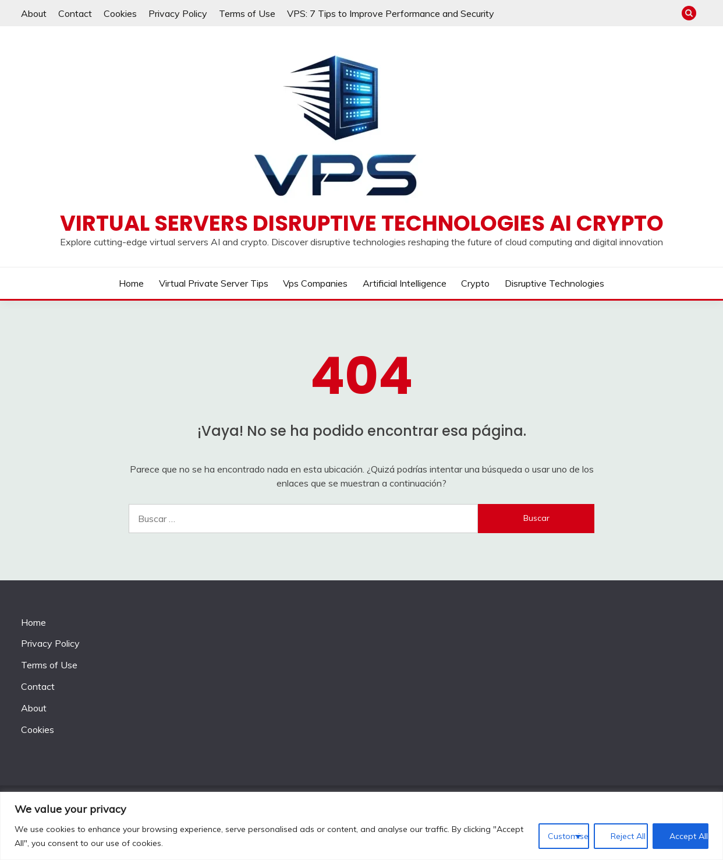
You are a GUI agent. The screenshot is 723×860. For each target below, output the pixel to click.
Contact (75, 13)
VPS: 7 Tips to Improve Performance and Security (390, 13)
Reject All (628, 836)
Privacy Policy (177, 13)
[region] (361, 826)
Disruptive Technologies (554, 283)
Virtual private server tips (213, 283)
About (34, 13)
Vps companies (315, 283)
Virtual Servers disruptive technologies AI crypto (362, 223)
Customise (568, 836)
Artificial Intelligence (404, 283)
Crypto (475, 283)
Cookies (120, 13)
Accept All (688, 836)
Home (131, 283)
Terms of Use (247, 13)
